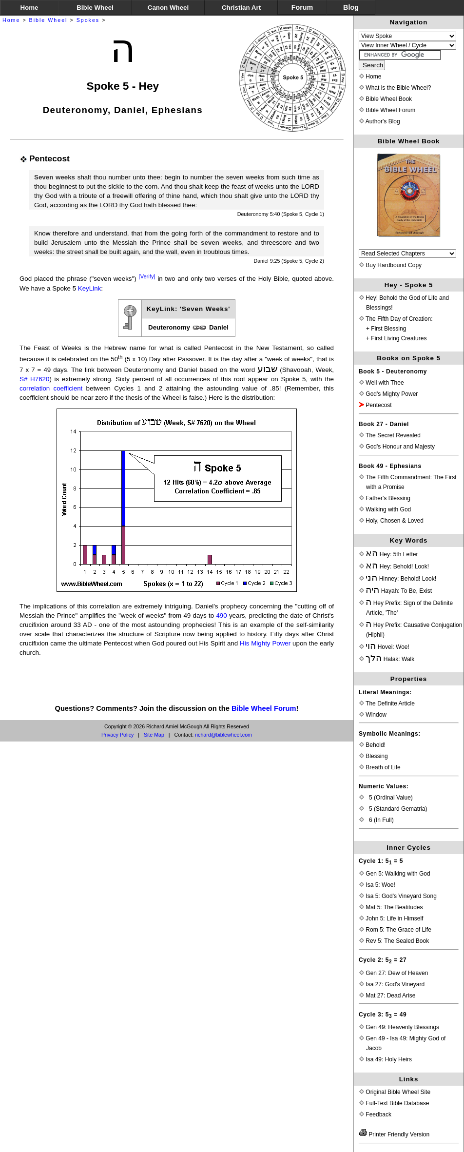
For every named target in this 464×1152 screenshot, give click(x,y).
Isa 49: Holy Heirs (385, 1059)
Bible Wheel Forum (264, 708)
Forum (302, 7)
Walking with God (385, 509)
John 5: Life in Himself (391, 918)
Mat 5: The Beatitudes (391, 907)
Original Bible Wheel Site (394, 1092)
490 (221, 615)
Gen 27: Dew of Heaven (393, 973)
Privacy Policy (117, 735)
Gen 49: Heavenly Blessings (399, 1027)
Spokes (88, 20)
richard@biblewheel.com (223, 735)
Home (11, 20)
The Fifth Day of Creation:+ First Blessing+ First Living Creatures (396, 328)
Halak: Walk (386, 659)
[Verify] (147, 276)
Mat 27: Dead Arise (387, 995)
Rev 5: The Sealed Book (394, 940)
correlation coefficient (50, 388)
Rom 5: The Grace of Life (395, 929)
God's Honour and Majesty (397, 446)
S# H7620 (34, 379)
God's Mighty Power (388, 394)
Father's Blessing (384, 498)
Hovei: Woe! (384, 647)
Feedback (375, 1114)
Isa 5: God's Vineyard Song (398, 896)
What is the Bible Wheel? (395, 87)
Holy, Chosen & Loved (391, 520)
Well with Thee (381, 382)
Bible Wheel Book (385, 99)
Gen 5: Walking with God (394, 873)
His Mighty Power (265, 643)
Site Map (154, 735)
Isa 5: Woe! (377, 884)
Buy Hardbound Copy (390, 265)
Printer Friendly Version (394, 1134)
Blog (351, 7)
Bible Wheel (48, 20)
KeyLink (89, 288)
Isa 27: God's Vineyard (392, 984)
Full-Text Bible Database (394, 1103)
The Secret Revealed (390, 435)
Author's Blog (379, 121)
